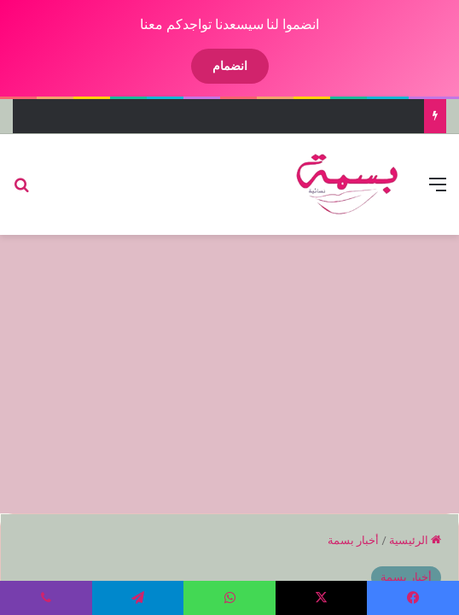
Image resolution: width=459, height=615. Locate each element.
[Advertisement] (215, 371)
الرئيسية (401, 540)
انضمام (215, 66)
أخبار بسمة (338, 540)
